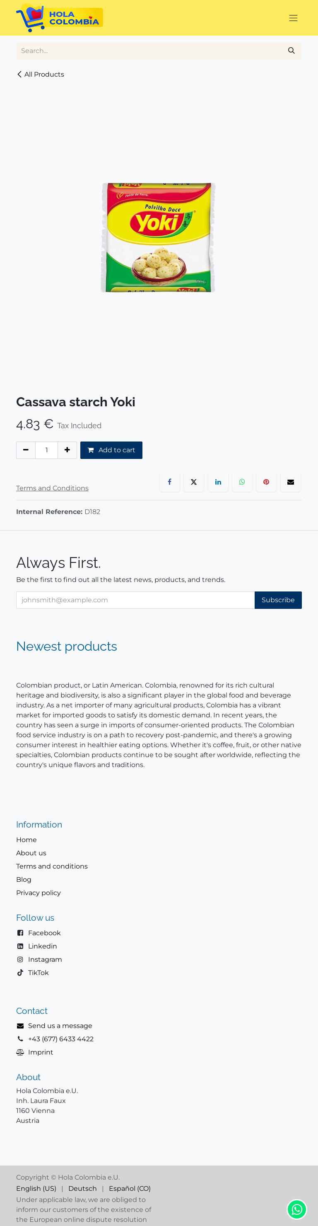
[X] (194, 482)
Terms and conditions (52, 866)
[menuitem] (36, 1189)
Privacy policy (38, 893)
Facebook (44, 933)
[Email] (291, 482)
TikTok (38, 973)
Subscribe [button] (278, 600)
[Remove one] (26, 450)
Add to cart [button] (111, 450)
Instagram (45, 959)
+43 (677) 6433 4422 (61, 1039)
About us (31, 853)
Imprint (40, 1052)
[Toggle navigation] (293, 18)
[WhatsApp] (242, 482)
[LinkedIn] (218, 482)
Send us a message (60, 1026)
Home (26, 840)
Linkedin (42, 946)
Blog (23, 879)
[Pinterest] (266, 482)
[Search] (291, 51)
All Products (40, 74)
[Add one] (67, 450)
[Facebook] (170, 482)
